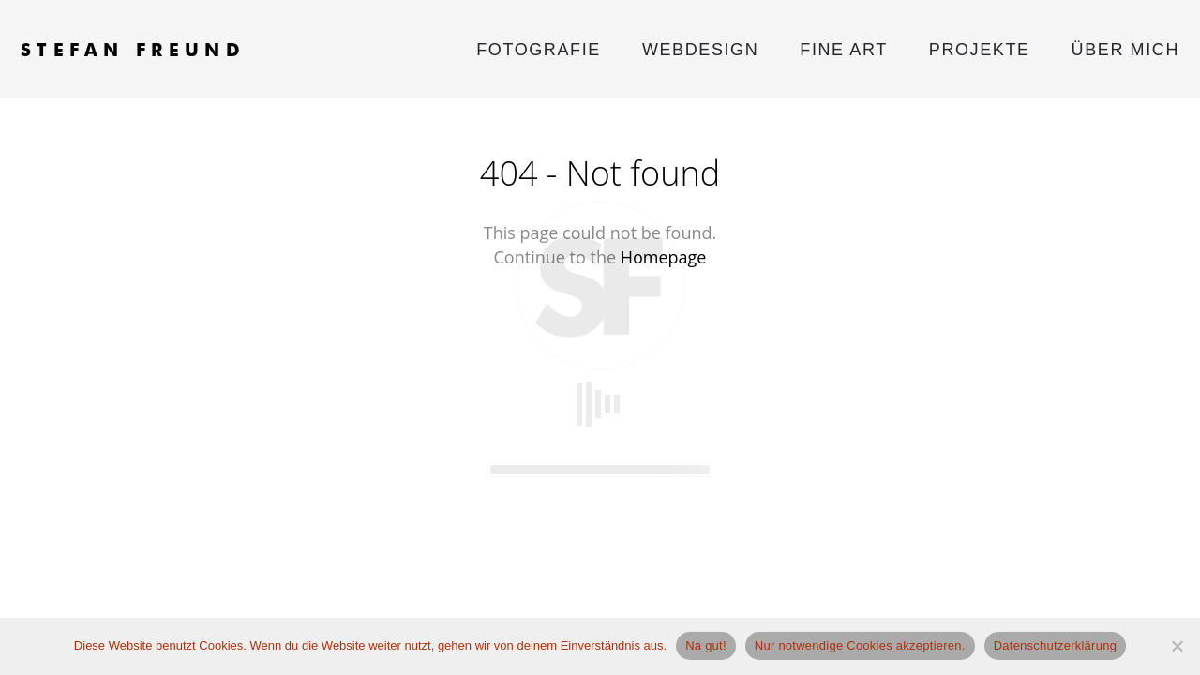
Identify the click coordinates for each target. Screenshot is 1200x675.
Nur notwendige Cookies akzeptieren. (860, 645)
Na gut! (706, 645)
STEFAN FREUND (133, 49)
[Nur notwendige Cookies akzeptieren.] (1176, 646)
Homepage (664, 257)
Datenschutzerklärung (1055, 645)
